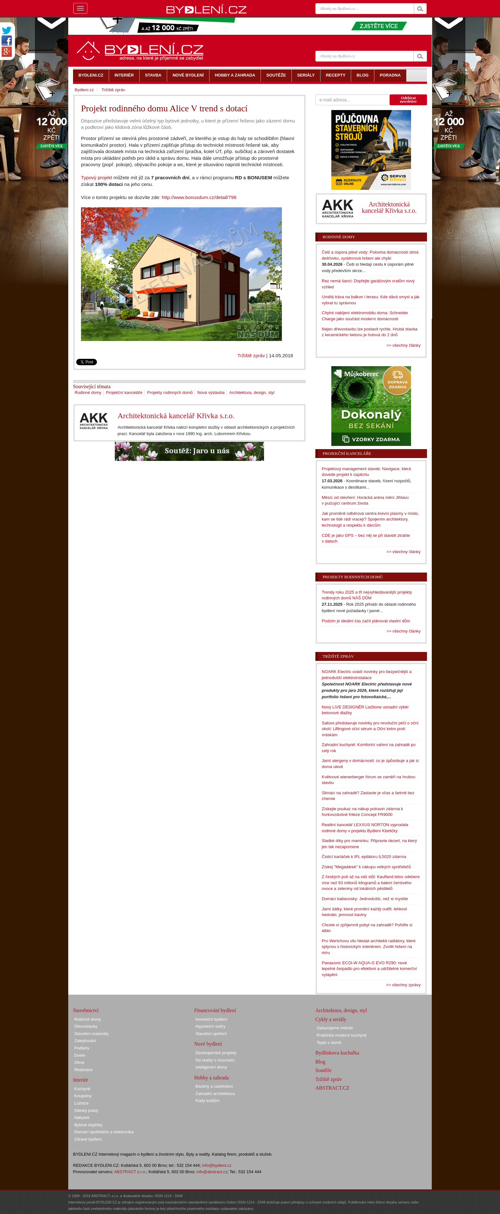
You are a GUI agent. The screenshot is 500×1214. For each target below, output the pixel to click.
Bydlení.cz (84, 89)
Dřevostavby (85, 1026)
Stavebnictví (86, 1010)
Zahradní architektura (215, 1093)
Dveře (79, 1055)
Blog (320, 1061)
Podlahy (81, 1048)
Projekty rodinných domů (170, 392)
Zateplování (85, 1040)
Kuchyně (82, 1088)
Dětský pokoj (86, 1110)
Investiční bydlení (211, 1019)
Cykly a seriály (330, 1019)
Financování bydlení (215, 1010)
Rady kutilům (207, 1100)
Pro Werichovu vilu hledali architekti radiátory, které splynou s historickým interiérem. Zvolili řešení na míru (368, 946)
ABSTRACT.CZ (332, 1088)
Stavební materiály (91, 1033)
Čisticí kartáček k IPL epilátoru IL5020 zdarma (364, 856)
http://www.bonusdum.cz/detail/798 (199, 197)
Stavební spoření (211, 1033)
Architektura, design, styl (252, 392)
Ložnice (81, 1103)
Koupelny (83, 1095)
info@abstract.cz (211, 1171)
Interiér (80, 1080)
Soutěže (323, 1070)
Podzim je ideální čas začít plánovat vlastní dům (366, 620)
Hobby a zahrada (211, 1077)
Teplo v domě (329, 1042)
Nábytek (82, 1117)
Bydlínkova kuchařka (337, 1052)
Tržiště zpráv (251, 355)
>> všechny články (403, 345)
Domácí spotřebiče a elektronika (104, 1131)
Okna (79, 1062)
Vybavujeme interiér (335, 1027)
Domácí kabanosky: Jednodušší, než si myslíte (365, 898)
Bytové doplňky (88, 1124)
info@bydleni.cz (217, 1165)
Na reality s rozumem (215, 1060)
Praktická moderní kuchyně (342, 1035)
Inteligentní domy (211, 1067)
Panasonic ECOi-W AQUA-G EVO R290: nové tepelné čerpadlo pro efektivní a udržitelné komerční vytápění (369, 968)
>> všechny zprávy (403, 984)
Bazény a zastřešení (214, 1086)
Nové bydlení (208, 1044)
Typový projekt (96, 177)
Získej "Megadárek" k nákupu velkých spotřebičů (366, 866)
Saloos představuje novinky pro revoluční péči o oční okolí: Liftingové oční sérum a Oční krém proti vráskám (370, 729)
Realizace (83, 1069)
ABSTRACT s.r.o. (130, 1171)
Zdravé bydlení (88, 1139)
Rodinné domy (88, 392)
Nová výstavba (210, 392)
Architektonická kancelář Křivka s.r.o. (176, 415)
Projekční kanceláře (124, 392)
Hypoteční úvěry (210, 1026)
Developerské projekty (216, 1052)
